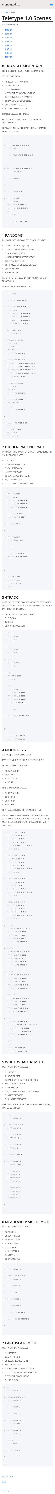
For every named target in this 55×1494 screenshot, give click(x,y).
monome (5, 1491)
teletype (5, 12)
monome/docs (11, 4)
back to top (7, 1476)
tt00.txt (8, 29)
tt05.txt (8, 49)
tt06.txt (8, 53)
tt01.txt (8, 33)
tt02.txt (8, 37)
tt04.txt (8, 45)
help (4, 1482)
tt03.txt (8, 41)
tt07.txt (8, 56)
